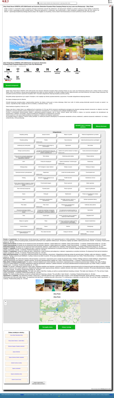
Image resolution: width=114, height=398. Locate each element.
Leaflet (101, 322)
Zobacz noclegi (66, 327)
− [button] (5, 304)
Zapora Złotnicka (16, 351)
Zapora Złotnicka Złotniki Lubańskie (16, 357)
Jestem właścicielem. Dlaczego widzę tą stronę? (38, 383)
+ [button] (5, 301)
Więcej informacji (101, 126)
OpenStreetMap (107, 322)
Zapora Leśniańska (16, 368)
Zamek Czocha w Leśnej (16, 362)
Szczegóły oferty (47, 327)
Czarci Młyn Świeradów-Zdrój (16, 335)
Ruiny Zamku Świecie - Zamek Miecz (16, 340)
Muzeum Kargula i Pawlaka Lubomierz (16, 346)
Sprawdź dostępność (12, 85)
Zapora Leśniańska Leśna (16, 374)
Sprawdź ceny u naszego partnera (82, 126)
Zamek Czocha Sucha (16, 379)
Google (22, 394)
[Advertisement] (57, 24)
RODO (111, 394)
